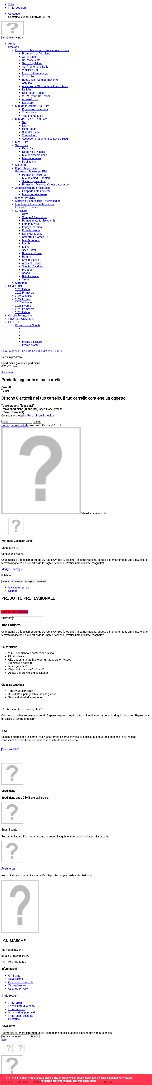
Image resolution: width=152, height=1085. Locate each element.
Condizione (8, 553)
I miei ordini (15, 1002)
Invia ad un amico (18, 587)
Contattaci (14, 1019)
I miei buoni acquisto (20, 1015)
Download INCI (11, 749)
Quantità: (6, 618)
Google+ (29, 581)
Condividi (17, 581)
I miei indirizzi (16, 1009)
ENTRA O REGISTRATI (14, 612)
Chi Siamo (14, 975)
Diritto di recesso (18, 985)
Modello (6, 547)
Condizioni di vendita (20, 982)
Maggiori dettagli (11, 569)
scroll (4, 1039)
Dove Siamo (15, 979)
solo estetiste (19, 425)
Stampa (12, 590)
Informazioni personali (21, 1012)
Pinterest (41, 581)
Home (5, 425)
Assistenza (8, 868)
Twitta (6, 581)
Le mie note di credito (21, 1006)
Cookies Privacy (18, 988)
